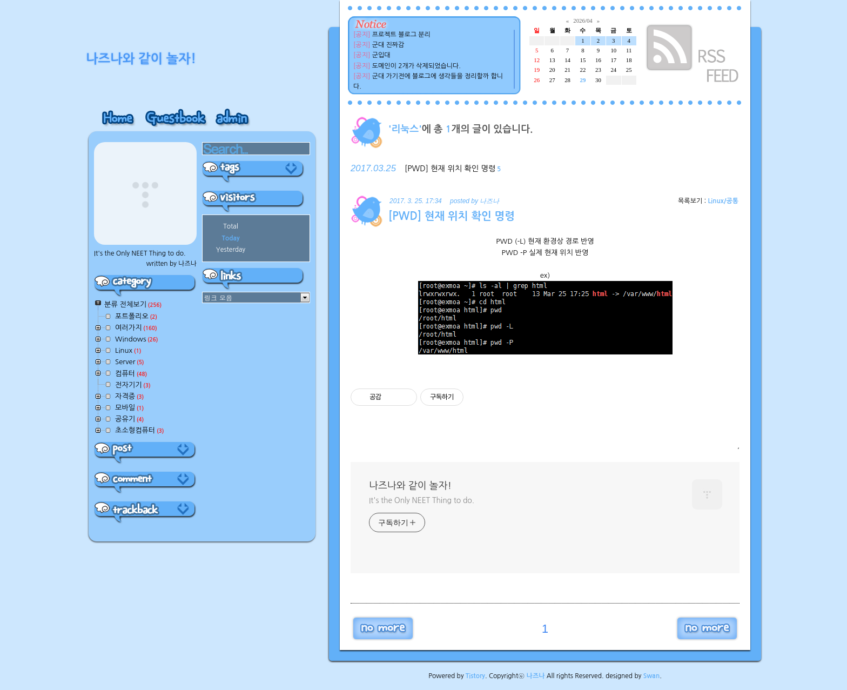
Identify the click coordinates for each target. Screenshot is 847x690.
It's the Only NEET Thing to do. (421, 500)
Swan (651, 676)
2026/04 (582, 20)
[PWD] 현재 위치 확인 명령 (450, 168)
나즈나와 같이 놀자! (410, 486)
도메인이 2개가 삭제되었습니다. (416, 66)
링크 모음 (218, 297)
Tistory (475, 676)
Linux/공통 (723, 201)
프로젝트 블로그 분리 (401, 34)
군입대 (381, 55)
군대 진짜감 (388, 45)
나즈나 (536, 676)
